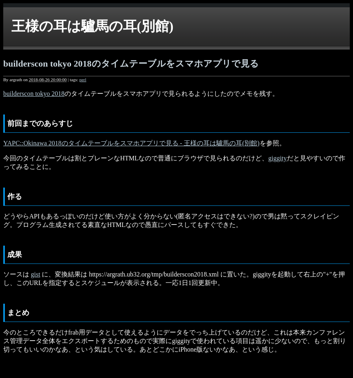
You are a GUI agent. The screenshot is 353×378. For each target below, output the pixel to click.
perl (82, 79)
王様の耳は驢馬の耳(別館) (92, 26)
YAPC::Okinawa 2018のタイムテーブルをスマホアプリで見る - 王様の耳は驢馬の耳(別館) (131, 143)
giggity (277, 158)
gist (35, 274)
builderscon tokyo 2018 (34, 93)
